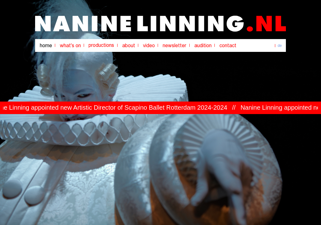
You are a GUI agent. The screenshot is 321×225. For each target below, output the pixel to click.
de (280, 45)
